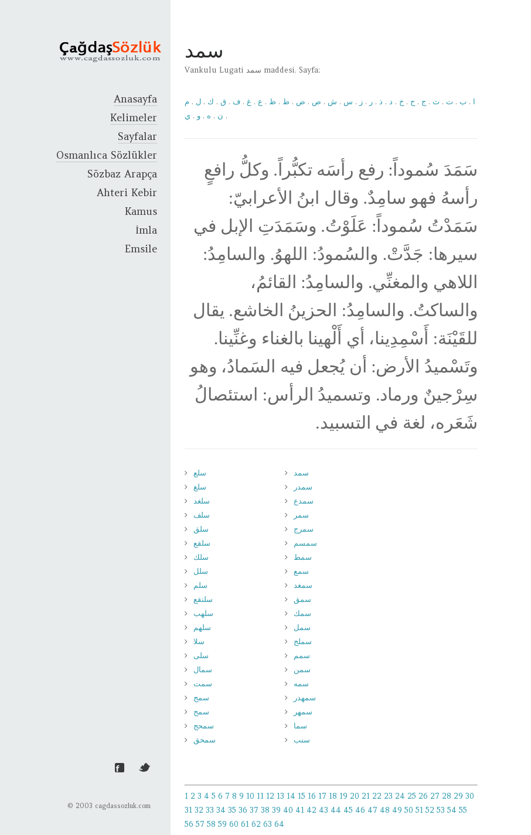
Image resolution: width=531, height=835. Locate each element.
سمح (201, 712)
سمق (302, 599)
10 (250, 796)
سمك (302, 613)
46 (360, 810)
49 (397, 810)
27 (435, 796)
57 (200, 824)
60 (234, 824)
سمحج (203, 726)
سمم (302, 656)
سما (300, 726)
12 (270, 796)
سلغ (199, 487)
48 (385, 810)
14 (291, 796)
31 (188, 810)
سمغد (303, 585)
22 (377, 796)
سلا (199, 641)
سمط (303, 557)
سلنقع (203, 599)
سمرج (304, 529)
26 (423, 796)
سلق (201, 529)
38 (265, 810)
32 (199, 810)
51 (419, 810)
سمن (302, 670)
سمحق (204, 740)
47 (372, 810)
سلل (200, 571)
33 (210, 810)
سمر (301, 515)
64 (279, 824)
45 (348, 810)
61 (245, 824)
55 (463, 810)
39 (276, 810)
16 (312, 796)
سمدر (303, 487)
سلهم (202, 627)
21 (366, 796)
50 (408, 810)
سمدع (304, 501)
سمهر (303, 712)
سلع (199, 473)
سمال (202, 670)
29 (458, 796)
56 (189, 824)
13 (280, 796)
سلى (201, 656)
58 (211, 824)
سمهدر (305, 698)
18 (333, 796)
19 (343, 796)
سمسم (305, 543)
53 (441, 810)
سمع (301, 571)
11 (260, 796)
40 (288, 810)
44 (336, 810)
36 (243, 810)
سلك (201, 557)
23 (388, 796)
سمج (201, 698)
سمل (302, 627)
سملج (303, 641)
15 (301, 796)
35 (232, 810)
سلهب (203, 613)
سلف (201, 515)
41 (299, 810)
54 (452, 810)
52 (430, 810)
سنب (302, 740)
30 (469, 796)
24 (400, 796)
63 (267, 824)
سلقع (201, 543)
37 (254, 810)
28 (446, 796)
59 (222, 824)
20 (354, 796)
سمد (301, 473)
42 (311, 810)
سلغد (201, 501)
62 (256, 824)
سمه (301, 684)
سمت (202, 684)
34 (221, 810)
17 (322, 796)
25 (411, 796)
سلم (200, 585)
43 (323, 810)
